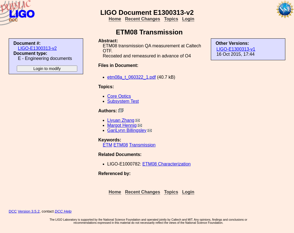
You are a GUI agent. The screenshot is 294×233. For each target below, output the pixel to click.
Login (188, 19)
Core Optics (119, 96)
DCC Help (63, 211)
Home (115, 19)
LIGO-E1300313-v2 (37, 48)
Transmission (142, 145)
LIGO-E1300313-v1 (235, 49)
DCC (13, 211)
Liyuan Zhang (120, 120)
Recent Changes (142, 19)
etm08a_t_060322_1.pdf (131, 77)
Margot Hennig (122, 125)
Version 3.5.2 (29, 211)
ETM (107, 145)
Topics (171, 19)
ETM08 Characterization (166, 164)
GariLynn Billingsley (126, 130)
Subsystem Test (123, 101)
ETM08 (120, 145)
